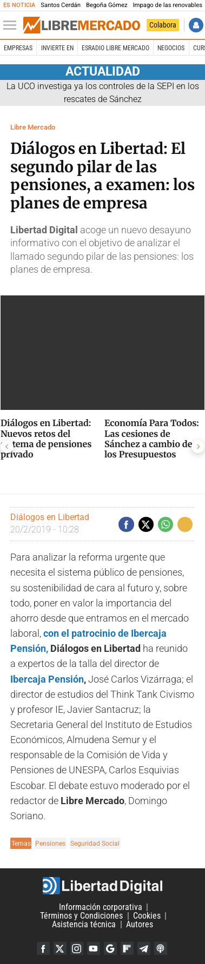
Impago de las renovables (168, 5)
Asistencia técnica (84, 924)
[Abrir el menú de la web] (12, 25)
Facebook (43, 948)
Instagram (76, 948)
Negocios (170, 48)
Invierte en (57, 48)
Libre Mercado (32, 127)
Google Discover (110, 948)
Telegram (143, 948)
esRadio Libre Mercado (115, 48)
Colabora (162, 25)
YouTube (93, 948)
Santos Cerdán (61, 5)
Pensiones (50, 843)
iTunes (160, 948)
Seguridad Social (95, 843)
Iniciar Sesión (196, 25)
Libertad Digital (102, 885)
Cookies (147, 916)
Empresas (18, 48)
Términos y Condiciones (81, 916)
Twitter (60, 948)
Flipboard (127, 948)
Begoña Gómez (107, 5)
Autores (139, 924)
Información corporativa (100, 907)
